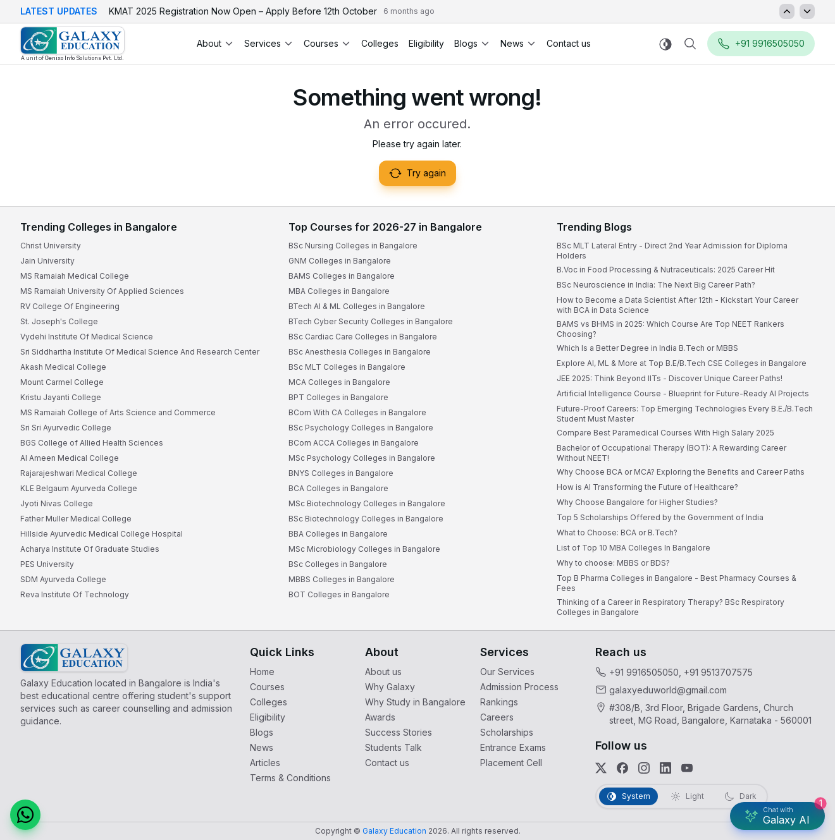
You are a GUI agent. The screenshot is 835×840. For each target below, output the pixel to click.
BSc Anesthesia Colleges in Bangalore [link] (359, 351)
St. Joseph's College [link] (59, 321)
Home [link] (262, 671)
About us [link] (383, 671)
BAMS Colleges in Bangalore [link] (341, 276)
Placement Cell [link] (511, 762)
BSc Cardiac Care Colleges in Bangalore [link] (362, 336)
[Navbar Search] (690, 43)
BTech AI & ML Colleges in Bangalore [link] (356, 306)
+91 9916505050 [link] (644, 672)
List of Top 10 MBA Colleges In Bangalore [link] (633, 547)
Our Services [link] (507, 671)
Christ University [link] (50, 245)
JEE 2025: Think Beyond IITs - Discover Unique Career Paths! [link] (669, 378)
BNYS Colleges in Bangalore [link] (340, 473)
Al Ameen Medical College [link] (69, 458)
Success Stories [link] (398, 732)
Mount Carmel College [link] (62, 382)
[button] (25, 815)
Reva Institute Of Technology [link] (74, 594)
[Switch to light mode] (665, 44)
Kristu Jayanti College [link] (60, 397)
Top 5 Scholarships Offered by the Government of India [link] (660, 517)
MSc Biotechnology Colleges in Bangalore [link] (366, 503)
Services (269, 43)
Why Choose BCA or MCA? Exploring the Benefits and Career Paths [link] (681, 472)
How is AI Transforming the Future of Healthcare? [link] (647, 487)
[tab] (628, 796)
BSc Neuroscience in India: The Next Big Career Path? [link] (656, 284)
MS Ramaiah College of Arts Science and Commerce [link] (118, 412)
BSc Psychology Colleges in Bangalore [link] (360, 427)
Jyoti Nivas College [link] (56, 503)
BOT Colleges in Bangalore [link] (339, 594)
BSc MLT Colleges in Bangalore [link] (346, 367)
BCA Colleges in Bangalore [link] (338, 488)
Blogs (472, 43)
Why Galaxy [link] (390, 686)
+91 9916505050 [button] (761, 43)
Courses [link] (267, 686)
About (215, 43)
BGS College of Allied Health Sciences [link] (91, 442)
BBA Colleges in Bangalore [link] (338, 534)
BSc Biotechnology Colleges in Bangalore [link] (365, 518)
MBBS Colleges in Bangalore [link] (341, 579)
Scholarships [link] (506, 732)
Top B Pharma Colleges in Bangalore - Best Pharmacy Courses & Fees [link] (676, 583)
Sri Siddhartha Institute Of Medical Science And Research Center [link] (139, 351)
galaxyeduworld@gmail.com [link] (668, 690)
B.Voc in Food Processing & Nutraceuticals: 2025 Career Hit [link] (666, 269)
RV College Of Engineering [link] (70, 306)
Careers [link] (497, 717)
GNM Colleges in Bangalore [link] (339, 260)
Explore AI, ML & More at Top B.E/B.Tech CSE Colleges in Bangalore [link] (682, 363)
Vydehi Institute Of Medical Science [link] (86, 336)
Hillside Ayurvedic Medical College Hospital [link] (101, 534)
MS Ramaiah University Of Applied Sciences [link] (102, 291)
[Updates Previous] (787, 11)
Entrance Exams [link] (513, 747)
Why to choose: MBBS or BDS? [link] (613, 563)
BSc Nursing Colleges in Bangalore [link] (353, 245)
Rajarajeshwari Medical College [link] (78, 473)
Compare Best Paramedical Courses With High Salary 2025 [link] (665, 432)
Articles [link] (265, 762)
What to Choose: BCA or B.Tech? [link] (617, 532)
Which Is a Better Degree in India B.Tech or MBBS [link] (647, 348)
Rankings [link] (499, 702)
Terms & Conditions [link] (290, 777)
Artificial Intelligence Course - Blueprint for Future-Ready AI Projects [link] (683, 393)
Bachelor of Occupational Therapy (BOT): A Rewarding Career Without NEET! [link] (671, 453)
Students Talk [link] (393, 747)
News (518, 43)
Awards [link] (380, 717)
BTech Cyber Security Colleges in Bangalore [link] (370, 321)
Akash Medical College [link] (63, 367)
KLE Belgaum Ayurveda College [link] (78, 488)
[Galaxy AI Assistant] (777, 816)
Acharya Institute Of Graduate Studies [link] (89, 549)
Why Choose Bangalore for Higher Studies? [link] (637, 502)
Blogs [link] (261, 732)
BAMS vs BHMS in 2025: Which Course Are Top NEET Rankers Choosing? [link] (670, 329)
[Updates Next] (807, 11)
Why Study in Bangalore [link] (415, 702)
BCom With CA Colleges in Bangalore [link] (357, 412)
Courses (327, 43)
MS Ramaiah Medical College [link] (74, 276)
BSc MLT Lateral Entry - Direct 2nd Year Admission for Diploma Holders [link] (672, 250)
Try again (417, 173)
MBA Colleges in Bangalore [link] (339, 291)
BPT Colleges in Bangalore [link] (338, 397)
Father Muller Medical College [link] (76, 518)
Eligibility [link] (426, 43)
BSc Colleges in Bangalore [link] (337, 564)
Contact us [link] (569, 43)
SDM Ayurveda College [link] (63, 579)
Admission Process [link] (519, 686)
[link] (72, 44)
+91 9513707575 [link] (718, 672)
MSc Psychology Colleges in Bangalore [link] (361, 458)
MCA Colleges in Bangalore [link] (339, 382)
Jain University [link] (47, 260)
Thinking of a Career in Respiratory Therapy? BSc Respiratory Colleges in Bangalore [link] (670, 607)
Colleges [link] (380, 43)
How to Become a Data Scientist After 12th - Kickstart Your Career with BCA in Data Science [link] (677, 305)
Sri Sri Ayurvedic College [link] (65, 427)
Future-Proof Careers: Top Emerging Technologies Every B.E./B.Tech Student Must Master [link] (685, 413)
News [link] (261, 747)
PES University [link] (47, 564)
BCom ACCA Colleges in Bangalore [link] (353, 442)
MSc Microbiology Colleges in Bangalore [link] (364, 549)
